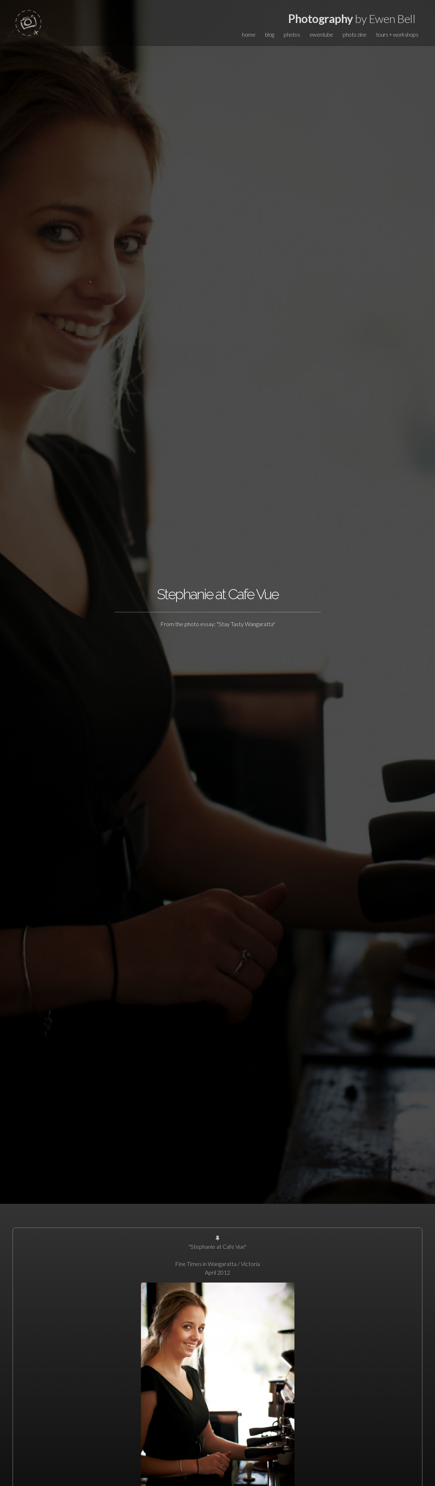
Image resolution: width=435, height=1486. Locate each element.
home (248, 34)
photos (292, 34)
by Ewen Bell (351, 19)
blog (269, 34)
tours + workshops (397, 34)
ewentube (321, 34)
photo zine (354, 34)
